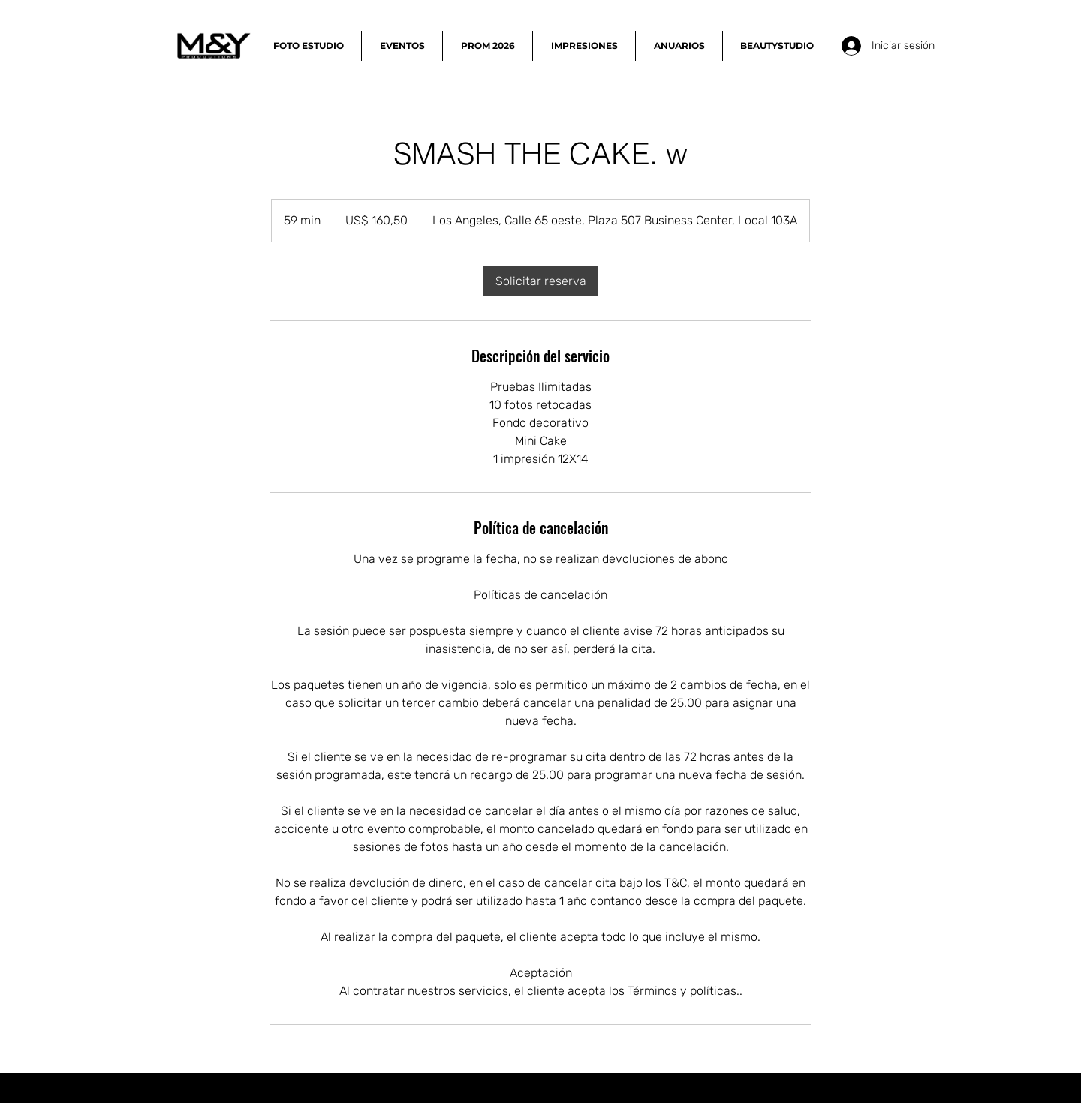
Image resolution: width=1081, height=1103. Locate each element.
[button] (308, 46)
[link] (540, 281)
